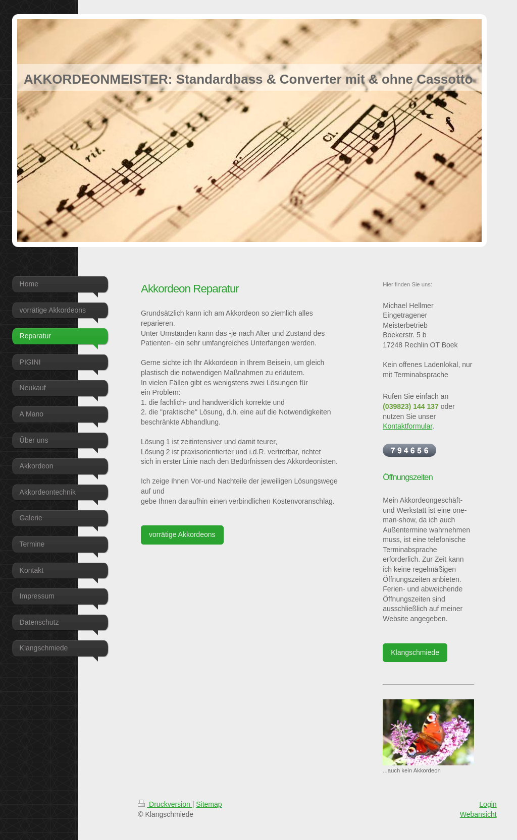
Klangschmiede (415, 652)
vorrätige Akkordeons (182, 534)
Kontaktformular (407, 426)
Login (487, 804)
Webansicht (478, 814)
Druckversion (165, 804)
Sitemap (209, 804)
